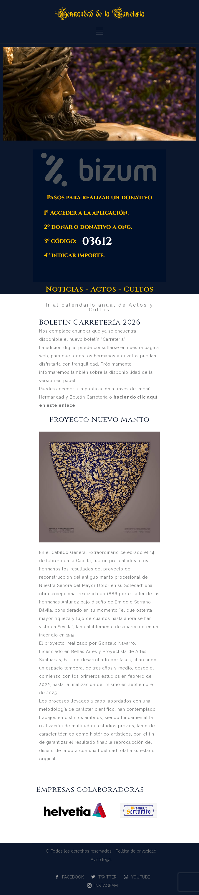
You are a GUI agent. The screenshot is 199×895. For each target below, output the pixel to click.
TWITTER (107, 877)
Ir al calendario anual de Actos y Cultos (100, 307)
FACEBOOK (73, 877)
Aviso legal (101, 859)
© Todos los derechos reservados (79, 851)
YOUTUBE (140, 877)
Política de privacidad (136, 851)
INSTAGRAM (106, 885)
